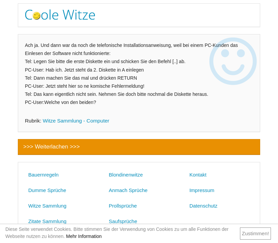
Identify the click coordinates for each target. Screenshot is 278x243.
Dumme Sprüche (47, 190)
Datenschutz (203, 206)
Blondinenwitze (126, 175)
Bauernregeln (43, 175)
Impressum (201, 190)
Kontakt (198, 175)
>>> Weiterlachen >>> (51, 146)
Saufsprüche (123, 221)
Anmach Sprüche (128, 190)
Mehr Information (84, 236)
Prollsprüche (123, 206)
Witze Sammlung (47, 206)
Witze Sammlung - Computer (76, 121)
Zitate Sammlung (47, 221)
